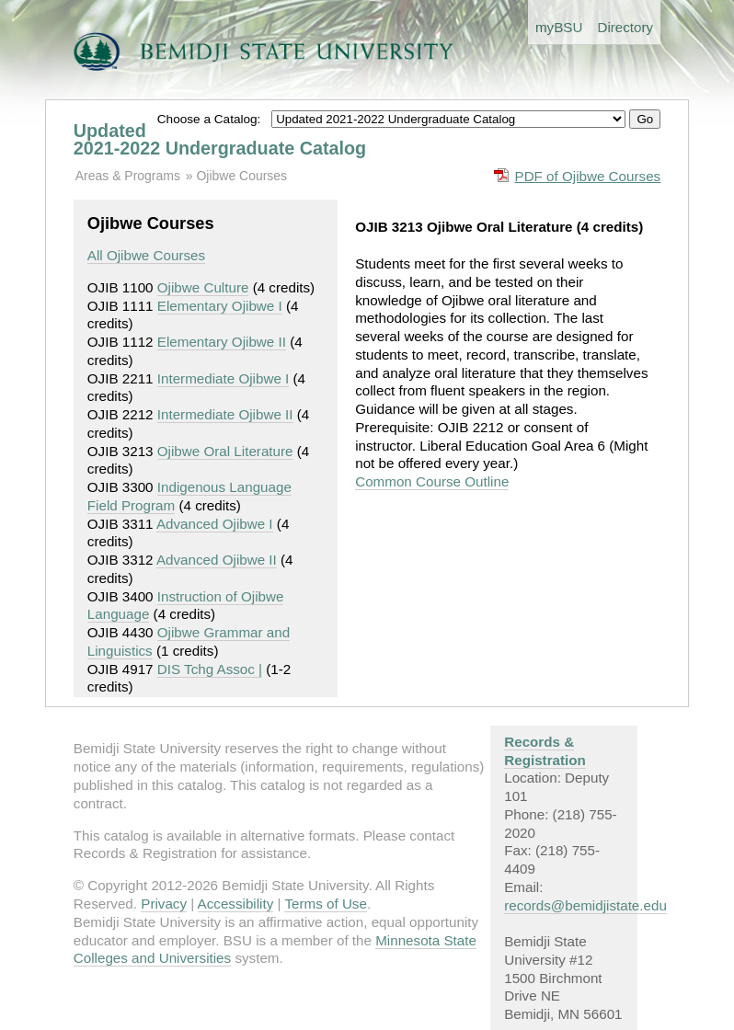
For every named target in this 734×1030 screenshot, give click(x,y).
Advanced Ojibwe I (214, 524)
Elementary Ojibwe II (221, 341)
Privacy (164, 903)
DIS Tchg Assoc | (209, 669)
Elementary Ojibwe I (219, 306)
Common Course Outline (432, 481)
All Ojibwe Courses (146, 255)
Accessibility (236, 903)
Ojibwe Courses (241, 175)
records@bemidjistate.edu (585, 905)
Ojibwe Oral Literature (225, 451)
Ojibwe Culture (203, 287)
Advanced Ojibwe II (216, 559)
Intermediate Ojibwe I (223, 378)
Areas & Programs (127, 175)
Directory (625, 27)
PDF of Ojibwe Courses (588, 176)
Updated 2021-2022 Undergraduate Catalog (220, 139)
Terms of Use (325, 903)
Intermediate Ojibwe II (225, 414)
